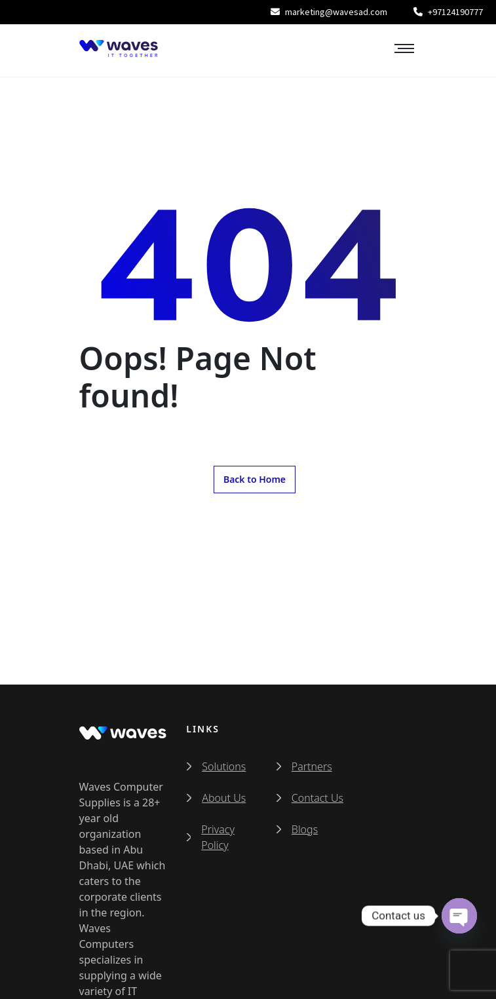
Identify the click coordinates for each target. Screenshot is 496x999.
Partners (312, 766)
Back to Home (254, 479)
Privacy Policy (218, 837)
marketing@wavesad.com (329, 12)
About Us (224, 798)
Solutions (224, 766)
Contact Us (317, 798)
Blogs (305, 829)
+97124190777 (448, 12)
